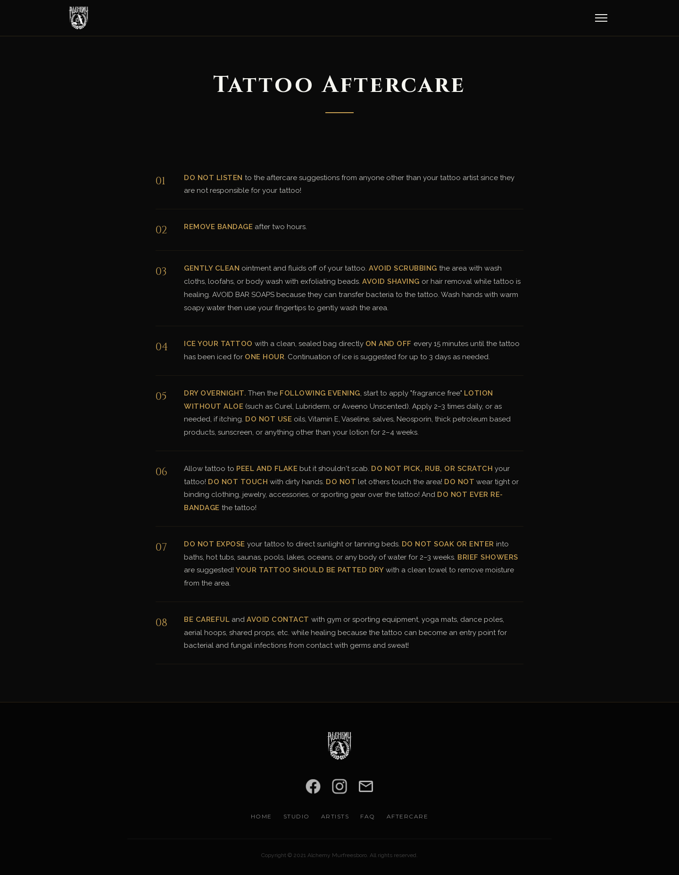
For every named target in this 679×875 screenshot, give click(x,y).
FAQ (367, 816)
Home (261, 816)
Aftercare (408, 816)
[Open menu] (601, 17)
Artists (335, 816)
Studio (296, 816)
